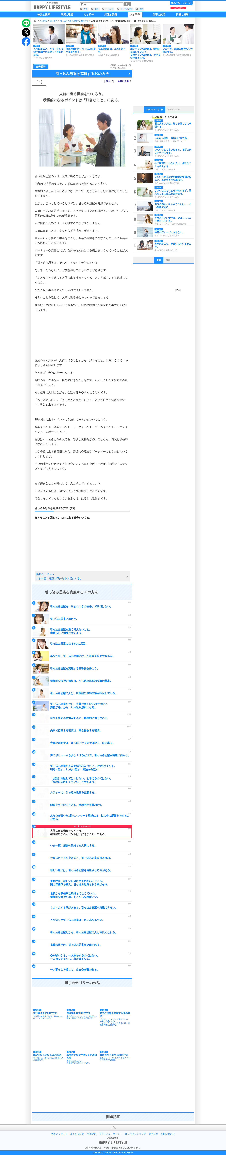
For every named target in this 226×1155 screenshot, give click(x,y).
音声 (168, 260)
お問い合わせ (168, 1134)
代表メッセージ (59, 1134)
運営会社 (153, 1134)
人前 (85, 9)
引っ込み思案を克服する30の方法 (74, 21)
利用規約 (91, 1134)
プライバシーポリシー (110, 1134)
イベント (109, 9)
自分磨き (53, 21)
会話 (141, 9)
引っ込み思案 (126, 9)
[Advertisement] (82, 335)
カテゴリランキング (154, 110)
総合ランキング (174, 110)
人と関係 (43, 21)
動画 (159, 260)
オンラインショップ (135, 1134)
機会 (96, 9)
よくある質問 (77, 1134)
